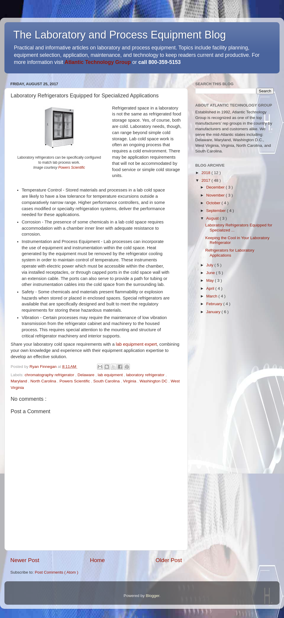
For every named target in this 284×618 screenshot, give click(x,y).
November (216, 195)
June (211, 273)
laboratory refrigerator (146, 375)
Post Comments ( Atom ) (56, 572)
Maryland (19, 381)
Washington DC (154, 381)
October (214, 203)
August (213, 218)
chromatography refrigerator (50, 375)
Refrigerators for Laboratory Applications (229, 252)
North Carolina (43, 381)
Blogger (152, 595)
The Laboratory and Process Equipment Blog (119, 35)
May (210, 280)
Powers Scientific (71, 167)
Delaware (87, 375)
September (216, 210)
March (212, 296)
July (210, 265)
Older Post (169, 560)
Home (97, 560)
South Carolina (107, 381)
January (214, 312)
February (214, 304)
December (216, 187)
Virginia (130, 381)
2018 (206, 172)
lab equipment (111, 375)
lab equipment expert (136, 344)
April (210, 288)
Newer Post (24, 560)
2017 (206, 180)
